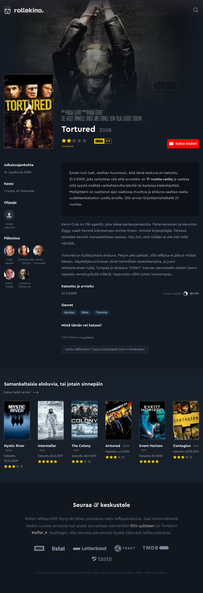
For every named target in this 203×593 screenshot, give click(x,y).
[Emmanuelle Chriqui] (23, 255)
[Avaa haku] (195, 8)
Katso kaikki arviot (21, 392)
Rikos (85, 312)
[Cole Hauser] (9, 255)
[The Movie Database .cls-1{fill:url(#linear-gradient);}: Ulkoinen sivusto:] (156, 548)
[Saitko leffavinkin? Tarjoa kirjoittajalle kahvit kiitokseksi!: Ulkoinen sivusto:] (104, 350)
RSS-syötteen (142, 526)
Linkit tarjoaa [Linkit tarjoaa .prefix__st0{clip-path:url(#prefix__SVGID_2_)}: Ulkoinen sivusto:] (77, 337)
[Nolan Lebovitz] (9, 220)
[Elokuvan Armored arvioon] (118, 430)
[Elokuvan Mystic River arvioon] (17, 435)
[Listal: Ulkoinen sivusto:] (57, 548)
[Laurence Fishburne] (23, 279)
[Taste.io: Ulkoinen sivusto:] (102, 559)
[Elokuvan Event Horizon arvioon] (152, 432)
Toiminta (101, 312)
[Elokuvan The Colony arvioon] (85, 432)
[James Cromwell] (38, 255)
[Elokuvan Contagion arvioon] (186, 430)
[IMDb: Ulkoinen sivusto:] (39, 548)
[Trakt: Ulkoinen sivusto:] (125, 548)
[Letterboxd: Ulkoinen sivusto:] (89, 548)
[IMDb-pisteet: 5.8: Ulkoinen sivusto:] (103, 141)
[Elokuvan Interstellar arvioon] (51, 432)
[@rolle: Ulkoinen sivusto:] (191, 293)
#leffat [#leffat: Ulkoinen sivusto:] (37, 533)
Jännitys (69, 312)
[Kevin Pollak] (9, 279)
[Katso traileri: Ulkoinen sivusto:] (183, 140)
